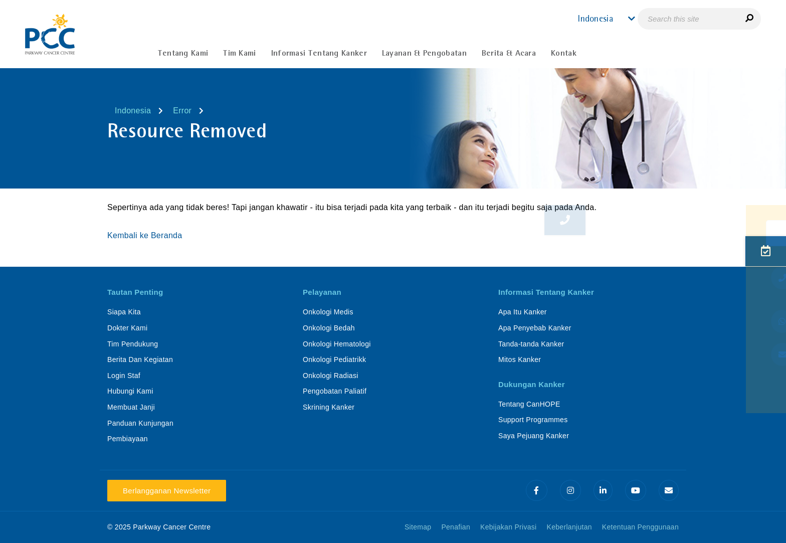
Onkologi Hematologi (337, 344)
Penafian (455, 527)
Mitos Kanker (519, 359)
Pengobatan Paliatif (334, 391)
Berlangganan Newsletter (167, 490)
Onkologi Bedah (329, 328)
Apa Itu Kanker (522, 312)
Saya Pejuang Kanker (533, 436)
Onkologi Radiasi (330, 376)
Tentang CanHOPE (529, 404)
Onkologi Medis (328, 312)
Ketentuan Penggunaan (640, 527)
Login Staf (123, 376)
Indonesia (133, 110)
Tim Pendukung (132, 344)
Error (182, 110)
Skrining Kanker (328, 407)
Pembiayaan (127, 439)
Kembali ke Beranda (145, 235)
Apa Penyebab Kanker (534, 328)
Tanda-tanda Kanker (531, 344)
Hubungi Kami (130, 391)
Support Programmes (532, 420)
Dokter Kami (127, 328)
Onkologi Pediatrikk (334, 359)
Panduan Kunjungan (140, 423)
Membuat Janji (131, 407)
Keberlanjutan (569, 527)
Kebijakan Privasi (508, 527)
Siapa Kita (124, 312)
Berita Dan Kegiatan (140, 359)
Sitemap (418, 527)
